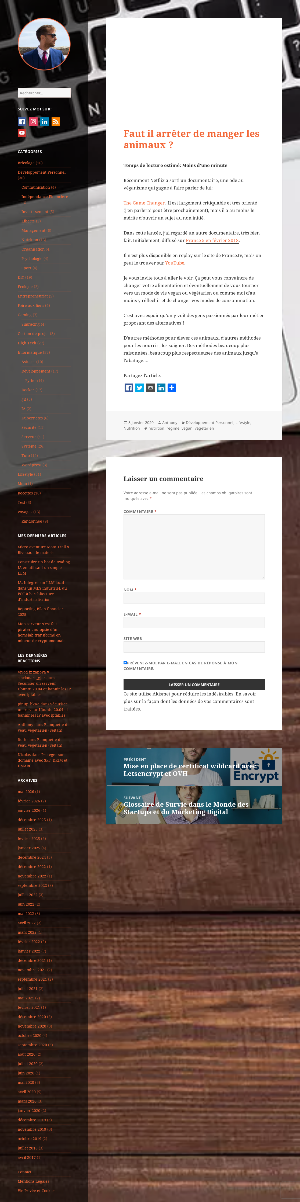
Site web (133, 638)
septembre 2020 (32, 1044)
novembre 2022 (32, 876)
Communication (35, 187)
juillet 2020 (28, 1063)
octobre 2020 (29, 1035)
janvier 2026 (29, 810)
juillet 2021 (28, 988)
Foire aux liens (31, 305)
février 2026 (29, 800)
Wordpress (31, 464)
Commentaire (140, 511)
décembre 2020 (32, 1016)
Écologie (25, 286)
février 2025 (29, 838)
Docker (27, 389)
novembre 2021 (32, 969)
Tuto (25, 455)
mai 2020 (26, 1082)
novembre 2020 (32, 1026)
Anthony (25, 724)
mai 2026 (26, 791)
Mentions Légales (33, 1181)
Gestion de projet (33, 333)
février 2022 (29, 941)
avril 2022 (27, 922)
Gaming (25, 314)
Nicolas (24, 754)
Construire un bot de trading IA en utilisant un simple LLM (44, 567)
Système (29, 446)
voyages (25, 511)
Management (33, 230)
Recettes (25, 493)
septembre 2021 (32, 979)
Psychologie (31, 258)
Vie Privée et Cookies (36, 1190)
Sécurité (29, 427)
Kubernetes (32, 417)
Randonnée (31, 521)
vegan (187, 428)
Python (31, 380)
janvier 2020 (29, 1110)
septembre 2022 (32, 885)
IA (23, 408)
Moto (22, 483)
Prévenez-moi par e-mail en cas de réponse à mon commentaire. (180, 665)
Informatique (30, 352)
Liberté (28, 221)
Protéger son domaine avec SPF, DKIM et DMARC (42, 760)
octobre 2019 (29, 1138)
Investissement (34, 211)
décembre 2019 (32, 1119)
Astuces (28, 361)
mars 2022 (27, 932)
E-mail (132, 614)
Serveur (28, 436)
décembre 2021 (32, 960)
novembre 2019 (32, 1129)
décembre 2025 (32, 819)
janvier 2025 (29, 847)
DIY (21, 277)
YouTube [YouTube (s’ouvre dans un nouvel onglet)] (174, 263)
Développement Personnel (42, 172)
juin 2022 (26, 904)
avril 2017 (27, 1157)
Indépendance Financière (44, 196)
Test (21, 502)
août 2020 (26, 1054)
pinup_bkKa (28, 703)
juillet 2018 (28, 1148)
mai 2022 (26, 913)
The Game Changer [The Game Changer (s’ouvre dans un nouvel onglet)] (144, 203)
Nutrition (29, 239)
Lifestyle (25, 474)
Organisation (33, 249)
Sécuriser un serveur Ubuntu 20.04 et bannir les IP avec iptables (44, 689)
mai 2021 (26, 997)
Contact (24, 1171)
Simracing (30, 324)
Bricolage (26, 162)
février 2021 (29, 1007)
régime (173, 428)
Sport (26, 267)
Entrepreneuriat (33, 296)
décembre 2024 (32, 857)
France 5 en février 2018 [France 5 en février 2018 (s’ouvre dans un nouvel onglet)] (212, 240)
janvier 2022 (29, 951)
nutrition (156, 428)
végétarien (204, 428)
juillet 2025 (28, 829)
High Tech (27, 342)
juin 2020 (26, 1073)
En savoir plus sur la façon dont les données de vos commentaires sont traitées (190, 701)
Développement (35, 371)
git (23, 399)
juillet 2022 (28, 894)
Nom (130, 589)
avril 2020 (27, 1091)
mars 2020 (27, 1101)
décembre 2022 (32, 866)
